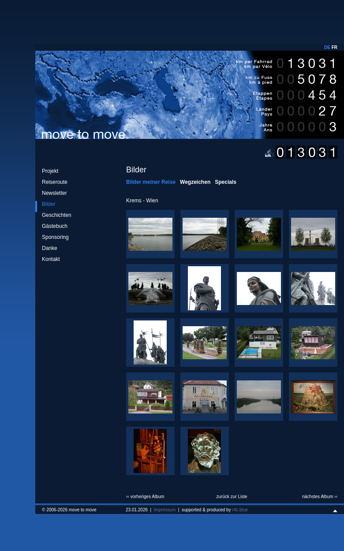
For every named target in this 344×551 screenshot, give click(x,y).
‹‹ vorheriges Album (145, 496)
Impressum (165, 509)
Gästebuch (54, 226)
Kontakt (51, 259)
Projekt (50, 171)
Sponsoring (55, 237)
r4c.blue (240, 509)
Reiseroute (54, 182)
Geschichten (56, 215)
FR (334, 47)
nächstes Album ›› (319, 496)
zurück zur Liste (231, 496)
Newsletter (54, 193)
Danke (49, 248)
